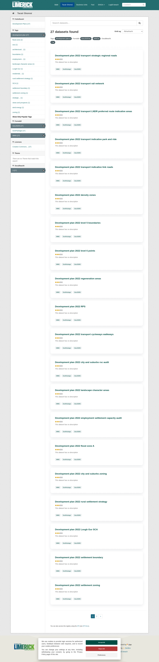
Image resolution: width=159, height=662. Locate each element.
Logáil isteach (113, 5)
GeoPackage (67, 69)
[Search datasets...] (93, 23)
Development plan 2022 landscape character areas (82, 390)
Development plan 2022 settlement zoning (77, 585)
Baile (56, 5)
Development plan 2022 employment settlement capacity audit (88, 418)
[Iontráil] (144, 5)
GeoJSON (77, 69)
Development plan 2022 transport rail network (79, 83)
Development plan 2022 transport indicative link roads (84, 167)
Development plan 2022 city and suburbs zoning (81, 473)
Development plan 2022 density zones (75, 195)
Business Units (81, 5)
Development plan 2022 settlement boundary (79, 557)
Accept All (101, 642)
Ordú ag (117, 31)
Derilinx (127, 648)
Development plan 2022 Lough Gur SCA (76, 529)
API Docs (86, 626)
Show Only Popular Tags (22, 117)
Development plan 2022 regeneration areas (78, 278)
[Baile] (13, 13)
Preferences (102, 655)
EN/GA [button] (101, 5)
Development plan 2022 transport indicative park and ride (86, 139)
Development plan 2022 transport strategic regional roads (86, 55)
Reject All (102, 649)
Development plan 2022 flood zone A (74, 446)
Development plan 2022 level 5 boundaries (77, 223)
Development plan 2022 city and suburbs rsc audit (82, 362)
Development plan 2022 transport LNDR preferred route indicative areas (93, 111)
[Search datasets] (134, 5)
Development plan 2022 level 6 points (75, 251)
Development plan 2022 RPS (70, 306)
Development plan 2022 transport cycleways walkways (84, 334)
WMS (57, 69)
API (78, 626)
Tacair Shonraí (67, 5)
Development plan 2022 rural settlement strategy (81, 501)
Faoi (92, 5)
